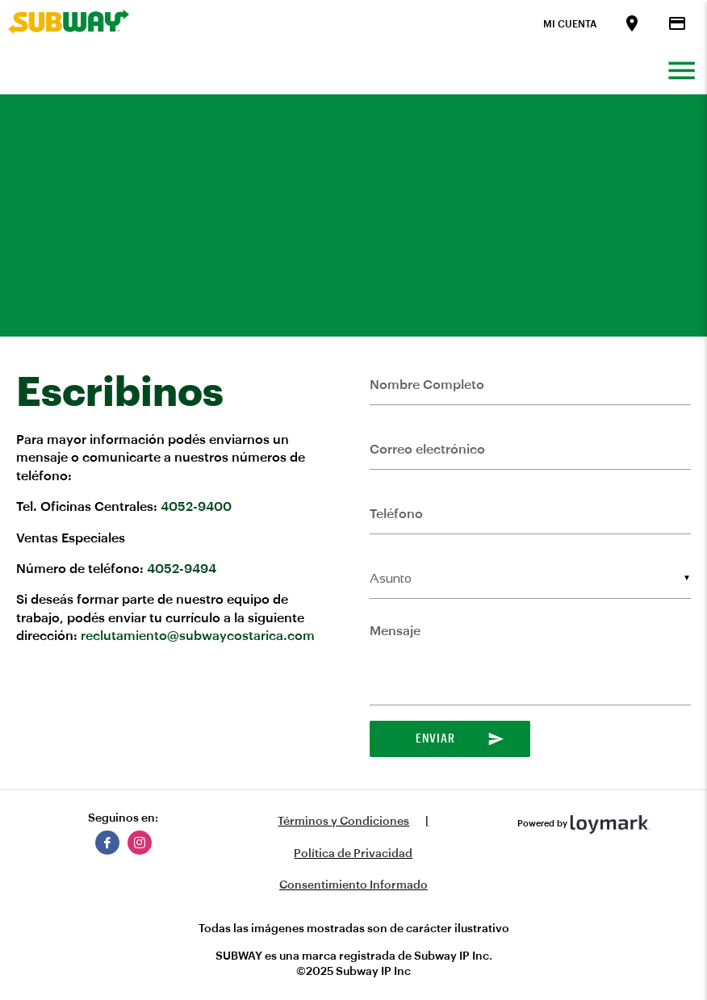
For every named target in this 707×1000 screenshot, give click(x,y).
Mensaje (395, 631)
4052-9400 (196, 506)
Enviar (460, 739)
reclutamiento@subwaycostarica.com (198, 636)
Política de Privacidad (353, 854)
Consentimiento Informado (353, 885)
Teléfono (396, 514)
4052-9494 (181, 569)
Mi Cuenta (569, 24)
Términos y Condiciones (343, 821)
